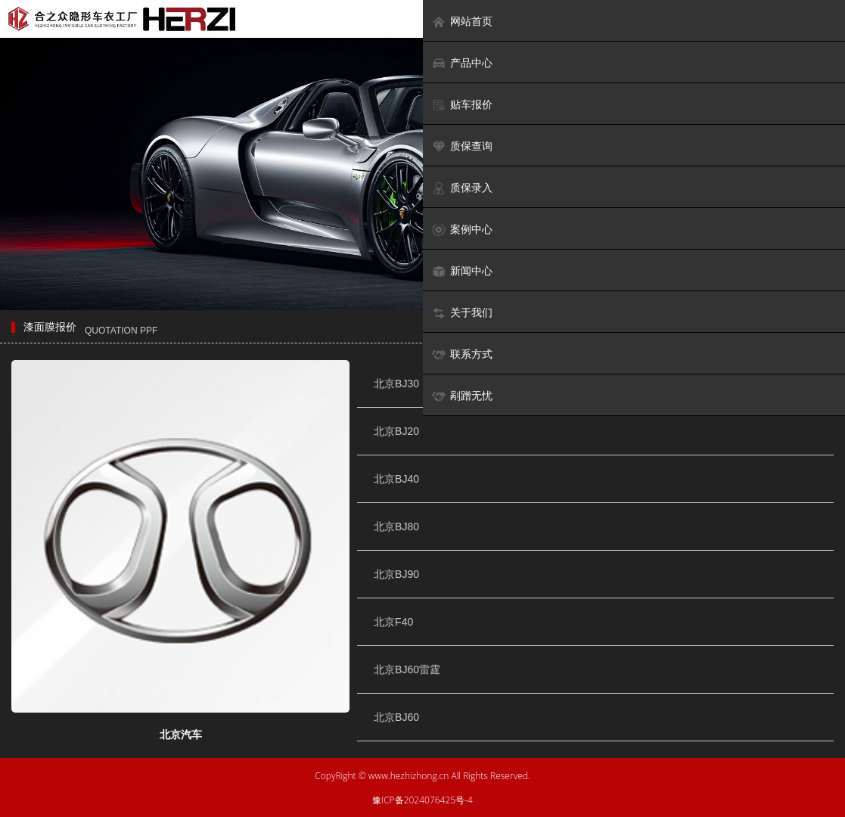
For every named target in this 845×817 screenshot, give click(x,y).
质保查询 (461, 146)
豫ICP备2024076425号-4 (422, 800)
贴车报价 (461, 104)
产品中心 (461, 63)
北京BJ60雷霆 (407, 669)
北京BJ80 (396, 526)
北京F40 (393, 622)
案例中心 (461, 229)
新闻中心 (461, 271)
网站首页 (461, 21)
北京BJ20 (396, 431)
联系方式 (461, 354)
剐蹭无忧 (461, 396)
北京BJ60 (396, 717)
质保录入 (461, 188)
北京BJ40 (396, 479)
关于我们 (461, 312)
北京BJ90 (396, 574)
